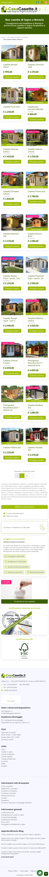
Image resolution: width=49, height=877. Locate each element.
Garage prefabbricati (8, 751)
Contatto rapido (7, 2)
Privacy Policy (13, 863)
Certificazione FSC (7, 804)
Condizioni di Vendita (8, 785)
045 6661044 (12, 687)
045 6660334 (12, 684)
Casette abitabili (6, 748)
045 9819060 (24, 684)
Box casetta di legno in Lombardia (17, 37)
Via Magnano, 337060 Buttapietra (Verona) (10, 704)
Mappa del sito (36, 863)
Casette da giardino (8, 746)
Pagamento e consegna (9, 780)
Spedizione (5, 792)
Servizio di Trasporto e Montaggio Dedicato (16, 794)
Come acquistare (7, 778)
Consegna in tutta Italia (24, 867)
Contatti (4, 758)
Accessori (4, 753)
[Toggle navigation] (39, 9)
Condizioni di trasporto (9, 783)
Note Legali (24, 863)
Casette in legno (7, 744)
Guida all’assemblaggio (9, 809)
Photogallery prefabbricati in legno (13, 816)
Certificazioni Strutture (9, 811)
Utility (3, 755)
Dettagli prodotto (12, 77)
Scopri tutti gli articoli (7, 848)
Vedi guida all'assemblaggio (13, 712)
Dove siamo (5, 814)
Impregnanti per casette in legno (12, 807)
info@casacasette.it (10, 690)
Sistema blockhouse (8, 787)
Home (3, 37)
